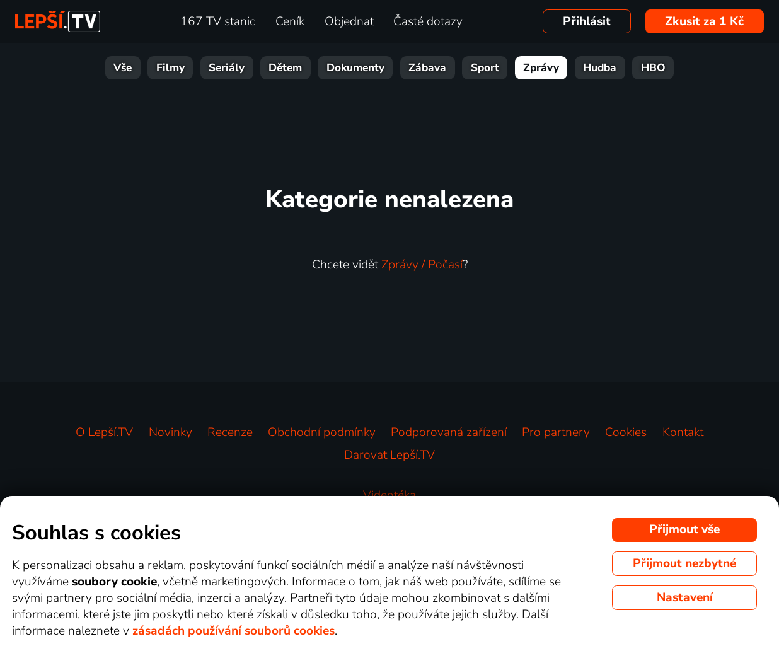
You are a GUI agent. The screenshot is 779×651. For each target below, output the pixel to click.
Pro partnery (556, 432)
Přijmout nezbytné (684, 563)
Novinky (170, 432)
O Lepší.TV (104, 432)
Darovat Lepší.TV (389, 455)
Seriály (227, 67)
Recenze (230, 432)
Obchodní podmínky (322, 432)
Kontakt (682, 432)
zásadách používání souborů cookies (233, 631)
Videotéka (389, 495)
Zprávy (541, 67)
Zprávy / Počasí (422, 264)
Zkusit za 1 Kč (704, 21)
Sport (485, 67)
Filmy (170, 67)
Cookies (626, 432)
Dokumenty (355, 67)
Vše (122, 67)
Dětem (285, 67)
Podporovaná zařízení (449, 432)
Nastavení (685, 597)
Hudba (599, 67)
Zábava (427, 67)
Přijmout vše (684, 529)
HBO (653, 67)
